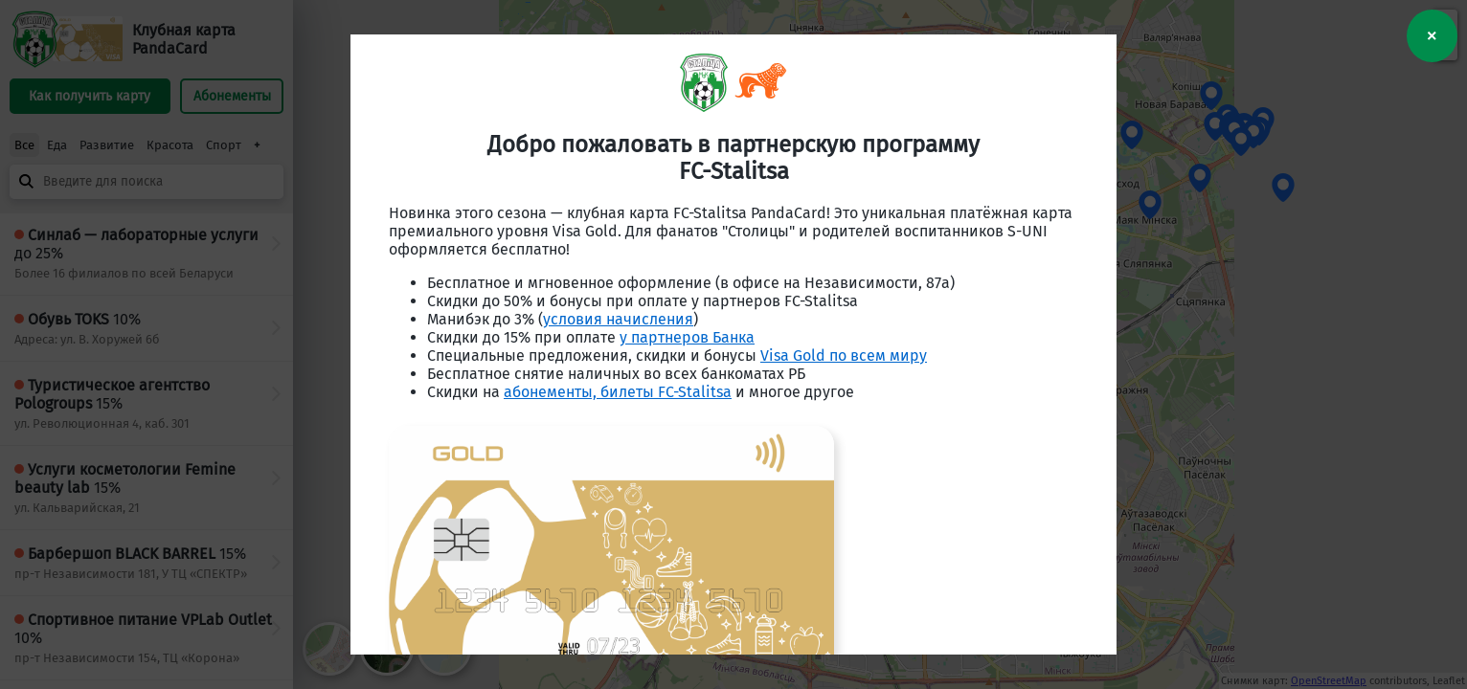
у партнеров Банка (687, 337)
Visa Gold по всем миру (843, 355)
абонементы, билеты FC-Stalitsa (618, 392)
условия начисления (618, 319)
